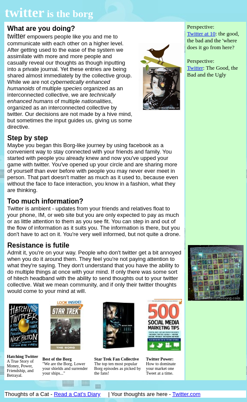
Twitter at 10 (201, 33)
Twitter (195, 68)
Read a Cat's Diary (77, 394)
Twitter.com (187, 394)
